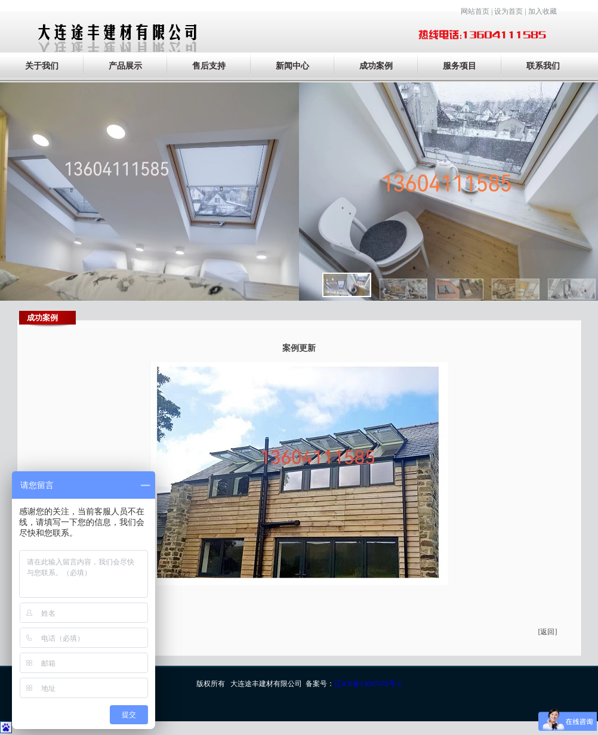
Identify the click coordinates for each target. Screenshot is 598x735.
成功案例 (376, 65)
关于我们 (41, 65)
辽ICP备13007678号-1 (368, 684)
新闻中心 (292, 65)
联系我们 (543, 65)
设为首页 (508, 11)
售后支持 (209, 65)
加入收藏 (542, 11)
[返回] (547, 632)
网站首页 (475, 11)
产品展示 (125, 65)
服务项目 (459, 65)
